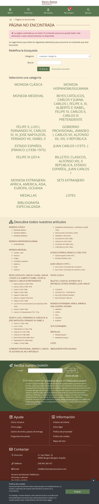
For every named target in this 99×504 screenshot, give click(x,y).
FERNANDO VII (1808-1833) (23, 340)
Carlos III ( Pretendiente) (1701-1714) (26, 312)
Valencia (17, 270)
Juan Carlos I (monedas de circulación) (68, 267)
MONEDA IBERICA (20, 233)
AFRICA (57, 312)
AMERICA (58, 309)
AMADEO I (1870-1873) (63, 236)
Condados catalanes (21, 261)
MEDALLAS (28, 195)
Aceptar (77, 491)
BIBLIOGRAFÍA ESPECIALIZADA (28, 204)
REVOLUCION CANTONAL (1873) (66, 233)
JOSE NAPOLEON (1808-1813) (24, 338)
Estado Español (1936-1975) (64, 256)
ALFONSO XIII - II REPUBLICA (65, 292)
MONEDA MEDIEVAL (28, 96)
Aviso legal (58, 427)
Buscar (43, 69)
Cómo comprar (17, 422)
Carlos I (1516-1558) (20, 290)
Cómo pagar (16, 427)
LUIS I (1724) (18, 326)
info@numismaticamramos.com (67, 399)
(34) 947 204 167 (45, 463)
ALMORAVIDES (19, 244)
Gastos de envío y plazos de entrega (27, 431)
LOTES (70, 195)
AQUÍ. (50, 500)
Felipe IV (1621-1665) (21, 301)
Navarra (16, 256)
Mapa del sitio (59, 441)
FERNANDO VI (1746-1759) (23, 329)
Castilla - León (18, 253)
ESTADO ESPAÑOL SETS (63, 258)
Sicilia (16, 267)
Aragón (16, 258)
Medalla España (60, 335)
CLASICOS (58, 290)
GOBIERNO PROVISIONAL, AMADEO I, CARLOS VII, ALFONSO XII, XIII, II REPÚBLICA (70, 133)
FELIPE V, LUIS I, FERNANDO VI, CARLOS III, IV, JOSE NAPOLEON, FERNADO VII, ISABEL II (28, 133)
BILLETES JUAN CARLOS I (63, 298)
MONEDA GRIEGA (20, 230)
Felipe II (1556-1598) (21, 292)
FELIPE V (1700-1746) (21, 323)
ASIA (56, 315)
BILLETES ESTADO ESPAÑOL (64, 295)
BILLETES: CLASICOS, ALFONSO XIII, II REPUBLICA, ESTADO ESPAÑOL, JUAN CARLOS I (70, 165)
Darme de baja (71, 375)
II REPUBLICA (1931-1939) (64, 247)
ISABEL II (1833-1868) (21, 343)
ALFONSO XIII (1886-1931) (64, 244)
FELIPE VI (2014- (28, 157)
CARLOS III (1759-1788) (22, 332)
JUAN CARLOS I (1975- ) (70, 146)
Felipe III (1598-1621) (21, 295)
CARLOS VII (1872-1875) (63, 241)
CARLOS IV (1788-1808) (22, 335)
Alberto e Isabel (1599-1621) (23, 298)
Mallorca (17, 264)
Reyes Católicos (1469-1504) (23, 284)
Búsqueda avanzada (61, 69)
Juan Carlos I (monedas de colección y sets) (70, 270)
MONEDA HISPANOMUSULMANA (70, 86)
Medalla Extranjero (61, 338)
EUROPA (58, 321)
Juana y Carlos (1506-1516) (23, 287)
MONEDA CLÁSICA (28, 84)
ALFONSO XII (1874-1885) (64, 239)
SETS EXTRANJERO (70, 180)
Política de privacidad (76, 380)
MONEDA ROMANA (20, 236)
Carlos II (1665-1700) (21, 309)
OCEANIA (58, 318)
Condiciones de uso (53, 380)
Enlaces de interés (61, 422)
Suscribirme (70, 370)
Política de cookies (61, 436)
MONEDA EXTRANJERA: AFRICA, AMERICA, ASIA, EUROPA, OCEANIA (28, 184)
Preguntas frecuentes (20, 436)
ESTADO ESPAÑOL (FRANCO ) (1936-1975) (28, 148)
